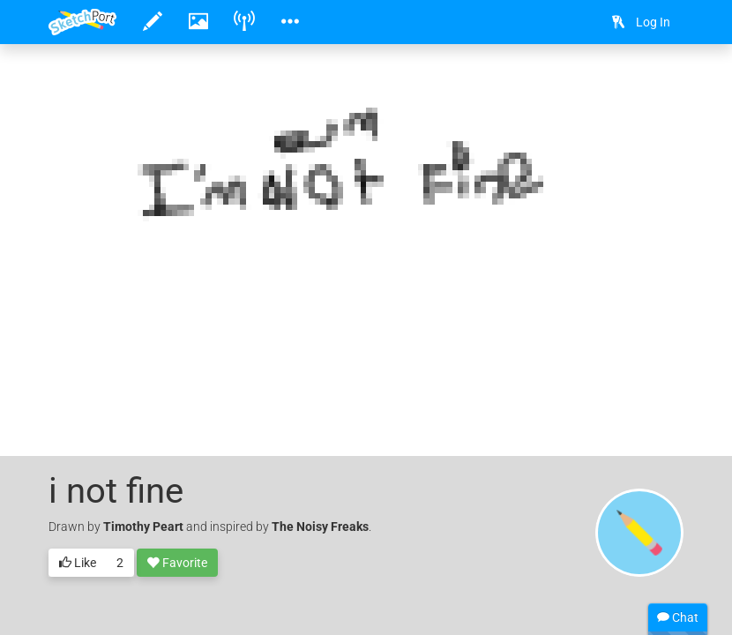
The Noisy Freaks (320, 526)
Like (77, 564)
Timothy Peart (143, 526)
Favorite (177, 564)
